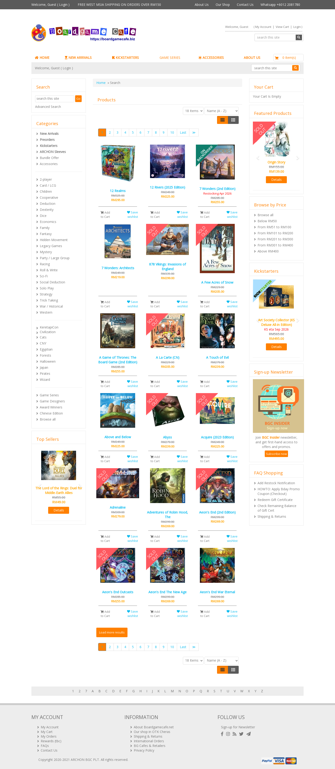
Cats (43, 337)
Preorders (47, 139)
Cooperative (49, 197)
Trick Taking (49, 300)
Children (46, 191)
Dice (43, 215)
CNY (43, 343)
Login (63, 4)
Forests (45, 355)
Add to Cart (105, 215)
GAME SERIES (170, 57)
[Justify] (233, 120)
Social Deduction (52, 282)
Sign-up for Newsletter (238, 727)
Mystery (46, 252)
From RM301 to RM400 (275, 245)
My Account (263, 27)
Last (183, 132)
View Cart (282, 27)
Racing (45, 264)
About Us (202, 4)
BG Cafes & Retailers (149, 745)
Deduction (47, 203)
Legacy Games (51, 246)
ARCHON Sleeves (53, 151)
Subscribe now (276, 454)
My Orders (49, 736)
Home (101, 82)
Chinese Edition (51, 413)
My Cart (47, 731)
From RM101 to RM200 (275, 233)
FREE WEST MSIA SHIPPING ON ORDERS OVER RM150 (119, 4)
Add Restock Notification (276, 483)
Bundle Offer (49, 158)
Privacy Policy (144, 750)
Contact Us (245, 4)
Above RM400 (268, 251)
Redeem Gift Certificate (275, 499)
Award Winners (51, 407)
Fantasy (46, 234)
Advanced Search (48, 106)
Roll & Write (49, 270)
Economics (48, 221)
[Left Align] (222, 120)
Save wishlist (132, 214)
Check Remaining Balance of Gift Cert (277, 508)
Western (46, 312)
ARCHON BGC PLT (85, 759)
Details (59, 510)
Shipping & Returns (272, 516)
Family (45, 227)
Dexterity (47, 209)
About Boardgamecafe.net (154, 727)
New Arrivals (49, 133)
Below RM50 (267, 221)
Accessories (49, 164)
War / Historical (51, 306)
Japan (44, 367)
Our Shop (223, 4)
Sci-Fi (44, 276)
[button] (38, 483)
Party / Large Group (55, 258)
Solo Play (47, 288)
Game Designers (52, 401)
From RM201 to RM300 (275, 239)
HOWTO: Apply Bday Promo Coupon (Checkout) (279, 491)
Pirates (45, 373)
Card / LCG (48, 185)
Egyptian (46, 349)
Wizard (45, 379)
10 (172, 132)
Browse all (48, 419)
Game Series (49, 395)
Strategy (46, 294)
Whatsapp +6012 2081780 (280, 4)
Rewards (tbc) (51, 741)
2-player (46, 179)
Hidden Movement (54, 240)
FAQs (45, 745)
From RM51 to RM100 (274, 227)
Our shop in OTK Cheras (152, 731)
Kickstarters (48, 145)
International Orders (149, 741)
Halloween (48, 361)
